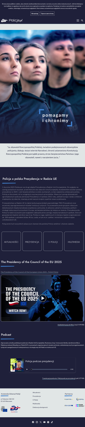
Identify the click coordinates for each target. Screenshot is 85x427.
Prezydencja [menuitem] (37, 396)
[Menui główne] (78, 20)
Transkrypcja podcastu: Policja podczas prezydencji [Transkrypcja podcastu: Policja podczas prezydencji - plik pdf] (58, 378)
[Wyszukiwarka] (82, 20)
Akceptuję (34, 13)
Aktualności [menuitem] (36, 392)
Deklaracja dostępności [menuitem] (40, 407)
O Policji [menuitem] (35, 400)
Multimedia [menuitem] (36, 404)
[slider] (49, 369)
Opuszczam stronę (47, 13)
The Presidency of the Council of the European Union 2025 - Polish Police (29, 272)
